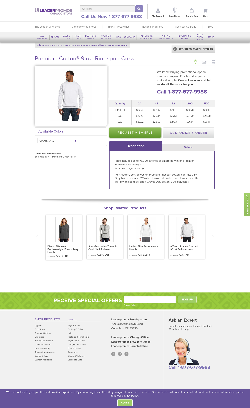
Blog (210, 26)
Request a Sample (135, 132)
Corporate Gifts (75, 360)
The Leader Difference (47, 26)
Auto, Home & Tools (77, 344)
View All (72, 319)
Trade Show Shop (200, 37)
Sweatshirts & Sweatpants (75, 45)
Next (213, 237)
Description (136, 146)
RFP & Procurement (119, 26)
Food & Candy (74, 348)
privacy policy (130, 395)
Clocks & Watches (76, 356)
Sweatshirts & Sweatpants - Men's (110, 45)
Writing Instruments (166, 37)
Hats (118, 37)
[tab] (135, 146)
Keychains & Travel (184, 37)
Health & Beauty (42, 348)
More (211, 37)
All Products (42, 37)
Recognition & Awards (45, 352)
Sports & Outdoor (106, 37)
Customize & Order (188, 133)
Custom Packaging (43, 360)
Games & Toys (41, 356)
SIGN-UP (187, 299)
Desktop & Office (90, 37)
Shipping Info (42, 156)
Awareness (73, 352)
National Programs (152, 26)
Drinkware (129, 37)
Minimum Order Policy (64, 156)
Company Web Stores (84, 26)
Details (188, 147)
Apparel (55, 37)
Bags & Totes (66, 37)
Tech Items (78, 37)
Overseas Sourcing (185, 26)
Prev (36, 237)
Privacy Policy (130, 305)
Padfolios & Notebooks (146, 37)
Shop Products (48, 319)
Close (125, 402)
